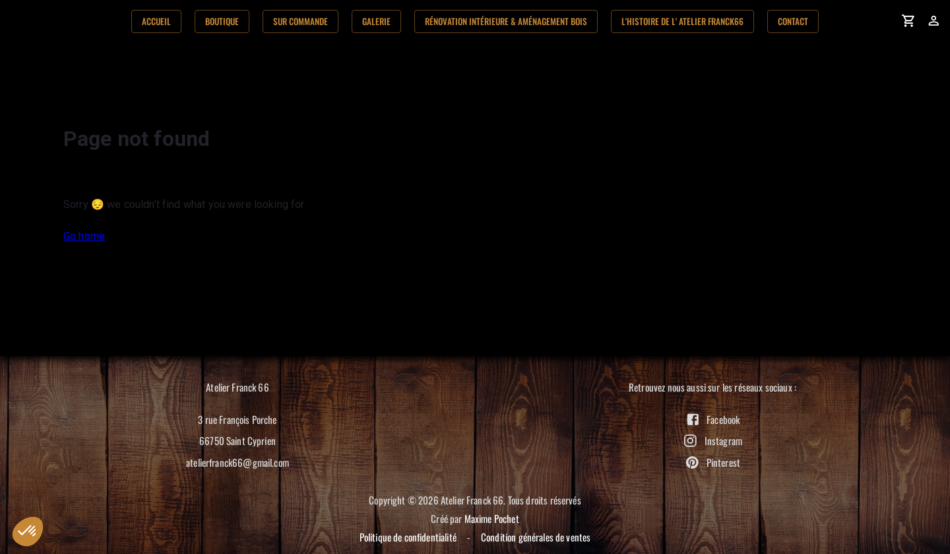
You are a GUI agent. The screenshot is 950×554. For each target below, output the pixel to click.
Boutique (222, 21)
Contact (793, 21)
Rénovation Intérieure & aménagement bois (506, 21)
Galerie (376, 21)
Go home (84, 236)
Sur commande (300, 21)
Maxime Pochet (491, 518)
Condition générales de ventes (535, 537)
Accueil (156, 21)
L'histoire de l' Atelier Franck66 (682, 21)
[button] (28, 531)
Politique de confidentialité (408, 537)
